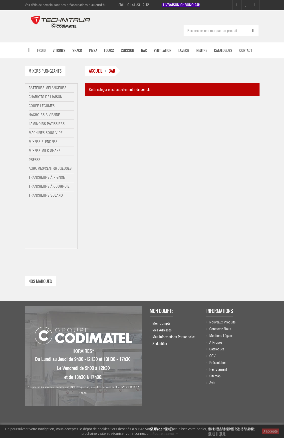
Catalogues (216, 301)
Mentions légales (221, 288)
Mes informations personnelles (173, 288)
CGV (212, 308)
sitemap (215, 328)
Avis (212, 335)
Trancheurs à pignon (47, 177)
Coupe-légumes (42, 106)
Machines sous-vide (45, 133)
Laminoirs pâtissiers (47, 124)
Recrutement (218, 322)
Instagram (167, 376)
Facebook (166, 366)
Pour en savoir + (165, 434)
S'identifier (159, 295)
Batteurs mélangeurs (47, 88)
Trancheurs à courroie (49, 186)
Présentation (218, 315)
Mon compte (161, 262)
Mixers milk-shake (44, 150)
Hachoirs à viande (44, 115)
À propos (215, 295)
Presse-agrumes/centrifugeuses (50, 164)
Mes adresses (162, 281)
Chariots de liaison (45, 97)
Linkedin (167, 386)
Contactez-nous (220, 281)
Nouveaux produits (222, 275)
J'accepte (270, 431)
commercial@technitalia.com (230, 414)
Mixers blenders (43, 142)
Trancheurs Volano (46, 195)
